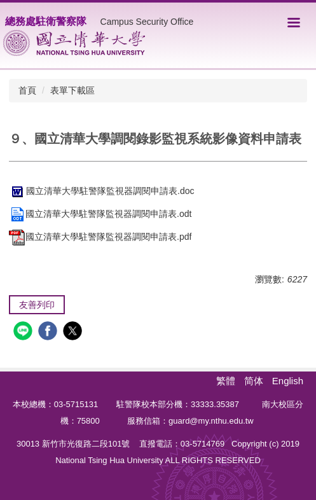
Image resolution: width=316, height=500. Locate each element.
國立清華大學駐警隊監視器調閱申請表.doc (101, 191)
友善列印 (37, 305)
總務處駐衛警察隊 (45, 21)
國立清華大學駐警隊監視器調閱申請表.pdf (100, 237)
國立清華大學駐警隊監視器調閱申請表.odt (100, 214)
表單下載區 (72, 90)
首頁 (27, 90)
